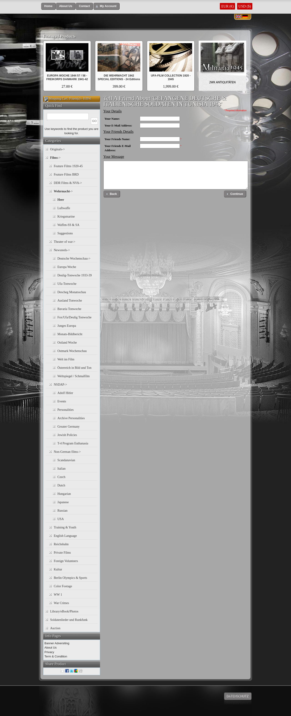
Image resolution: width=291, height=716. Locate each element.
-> (55, 157)
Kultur (58, 569)
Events (62, 401)
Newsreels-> (62, 250)
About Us (51, 647)
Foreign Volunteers (66, 561)
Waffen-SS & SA (69, 225)
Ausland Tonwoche (70, 300)
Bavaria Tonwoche (69, 309)
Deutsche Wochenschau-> (74, 258)
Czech (61, 477)
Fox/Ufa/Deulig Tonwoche (75, 317)
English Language (65, 536)
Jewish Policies (67, 435)
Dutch (61, 485)
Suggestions (65, 233)
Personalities (66, 409)
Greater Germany (69, 426)
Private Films (62, 552)
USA (61, 519)
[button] (48, 6)
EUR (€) (227, 6)
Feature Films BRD (66, 174)
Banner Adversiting (57, 643)
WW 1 (58, 594)
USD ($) (244, 6)
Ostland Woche (67, 342)
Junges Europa (67, 325)
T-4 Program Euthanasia (73, 443)
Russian (63, 510)
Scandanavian (66, 460)
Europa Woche (67, 267)
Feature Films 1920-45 (68, 166)
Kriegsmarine (66, 216)
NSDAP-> (60, 384)
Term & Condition (56, 656)
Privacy (49, 652)
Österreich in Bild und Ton (75, 367)
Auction (55, 628)
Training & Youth (65, 527)
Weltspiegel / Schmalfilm (74, 376)
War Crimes (61, 603)
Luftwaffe (64, 208)
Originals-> (57, 149)
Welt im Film (66, 359)
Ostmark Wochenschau (72, 351)
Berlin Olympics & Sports (70, 578)
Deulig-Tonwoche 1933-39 (75, 275)
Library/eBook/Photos (64, 611)
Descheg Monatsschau (72, 292)
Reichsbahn (61, 544)
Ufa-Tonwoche (67, 283)
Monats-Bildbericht (70, 334)
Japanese (63, 502)
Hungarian (64, 494)
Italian (62, 468)
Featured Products (59, 36)
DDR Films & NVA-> (68, 183)
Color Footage (63, 586)
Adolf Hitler (65, 393)
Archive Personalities (71, 418)
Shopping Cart (58, 98)
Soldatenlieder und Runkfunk (69, 620)
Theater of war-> (64, 241)
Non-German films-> (67, 451)
